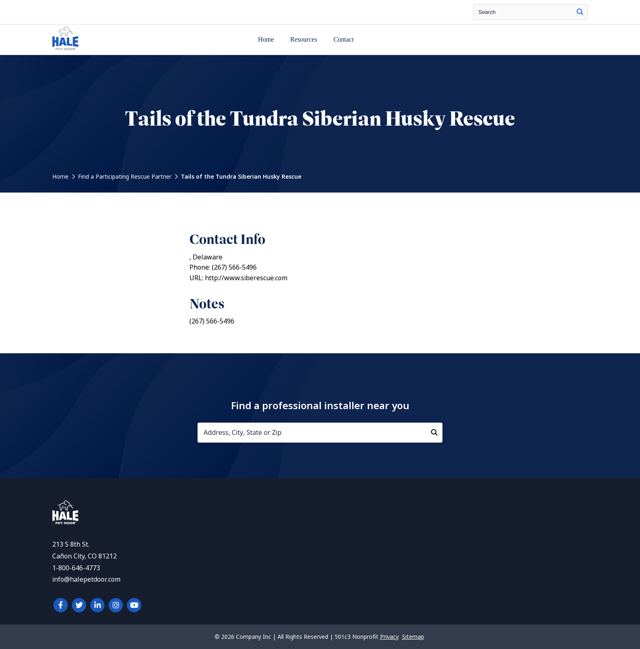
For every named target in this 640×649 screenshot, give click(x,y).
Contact (343, 39)
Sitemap (413, 637)
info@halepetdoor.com (86, 579)
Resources (303, 39)
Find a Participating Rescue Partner (124, 177)
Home (266, 39)
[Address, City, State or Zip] (320, 433)
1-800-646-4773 (76, 568)
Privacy (389, 637)
